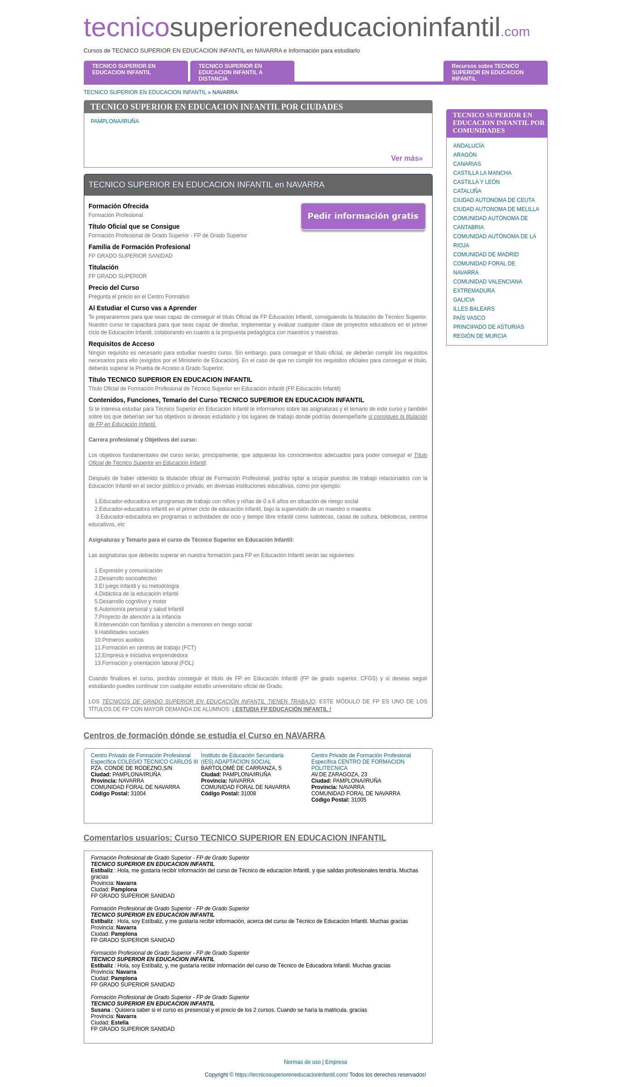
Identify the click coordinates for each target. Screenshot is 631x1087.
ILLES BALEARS (474, 309)
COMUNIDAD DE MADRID (486, 254)
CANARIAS (467, 164)
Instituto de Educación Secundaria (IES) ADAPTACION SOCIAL (242, 758)
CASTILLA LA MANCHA (482, 173)
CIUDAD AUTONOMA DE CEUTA (494, 200)
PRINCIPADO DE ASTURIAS (488, 327)
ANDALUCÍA (469, 146)
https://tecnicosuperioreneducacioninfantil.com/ (291, 1075)
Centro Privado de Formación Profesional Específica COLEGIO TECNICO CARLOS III (144, 758)
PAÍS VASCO (469, 318)
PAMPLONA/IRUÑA (115, 121)
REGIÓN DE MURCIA (480, 336)
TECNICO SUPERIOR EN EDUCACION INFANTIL (145, 92)
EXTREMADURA (474, 291)
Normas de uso (302, 1062)
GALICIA (464, 300)
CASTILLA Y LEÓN (476, 182)
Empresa (336, 1062)
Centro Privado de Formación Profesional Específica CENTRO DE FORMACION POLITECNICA (361, 761)
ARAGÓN (465, 155)
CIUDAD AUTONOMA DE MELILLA (496, 209)
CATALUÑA (467, 191)
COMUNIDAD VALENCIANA (487, 282)
